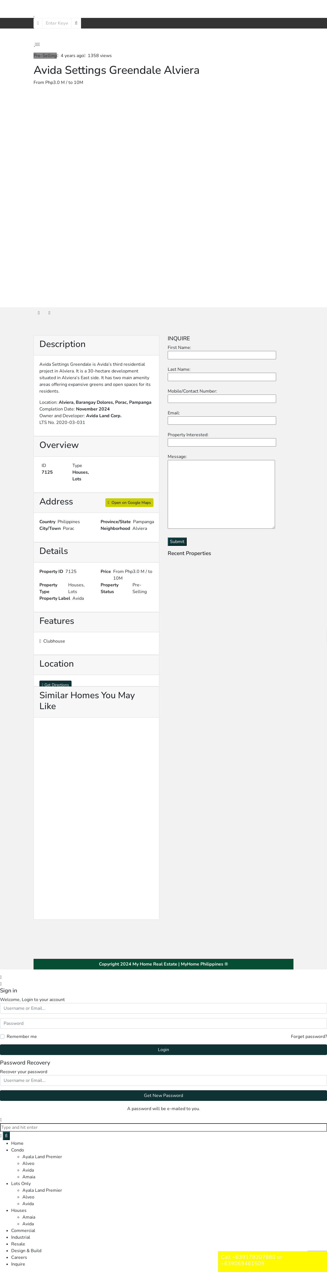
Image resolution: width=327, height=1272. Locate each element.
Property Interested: (222, 438)
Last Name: (222, 373)
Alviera (139, 528)
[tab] (39, 312)
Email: (222, 417)
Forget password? (309, 1036)
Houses (80, 472)
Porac (68, 528)
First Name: (222, 351)
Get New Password (163, 1095)
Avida (78, 598)
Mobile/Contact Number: (222, 395)
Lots (76, 479)
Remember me (22, 1036)
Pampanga (143, 522)
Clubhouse (54, 641)
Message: (221, 492)
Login (163, 1050)
